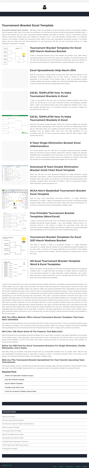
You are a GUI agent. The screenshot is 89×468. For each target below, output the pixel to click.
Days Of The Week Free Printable (12, 434)
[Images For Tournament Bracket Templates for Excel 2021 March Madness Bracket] (15, 56)
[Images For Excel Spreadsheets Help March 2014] (15, 78)
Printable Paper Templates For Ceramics (15, 441)
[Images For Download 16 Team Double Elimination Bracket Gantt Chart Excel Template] (15, 175)
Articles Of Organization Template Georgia (19, 375)
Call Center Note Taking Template (13, 420)
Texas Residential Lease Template (13, 438)
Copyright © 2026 (6, 465)
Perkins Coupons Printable (10, 427)
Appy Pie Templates (8, 416)
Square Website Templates (14, 383)
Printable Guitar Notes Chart (14, 387)
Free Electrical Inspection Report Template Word (18, 423)
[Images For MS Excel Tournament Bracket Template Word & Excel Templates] (15, 269)
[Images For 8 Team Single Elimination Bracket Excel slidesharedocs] (15, 151)
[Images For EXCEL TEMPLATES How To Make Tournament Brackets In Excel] (15, 101)
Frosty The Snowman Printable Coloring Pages (20, 391)
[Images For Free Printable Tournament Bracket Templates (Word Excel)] (15, 221)
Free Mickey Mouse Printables (11, 431)
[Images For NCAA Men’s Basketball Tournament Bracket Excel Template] (15, 198)
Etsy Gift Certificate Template (14, 379)
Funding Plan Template (9, 448)
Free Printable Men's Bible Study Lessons (15, 445)
